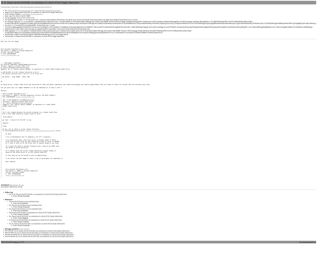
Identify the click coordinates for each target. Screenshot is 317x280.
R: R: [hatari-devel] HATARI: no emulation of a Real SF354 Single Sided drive (42, 259)
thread (26, 257)
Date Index (15, 7)
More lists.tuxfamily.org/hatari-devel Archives (35, 7)
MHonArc (16, 270)
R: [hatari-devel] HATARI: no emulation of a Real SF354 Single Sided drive (35, 248)
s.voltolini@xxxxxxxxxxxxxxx (32, 14)
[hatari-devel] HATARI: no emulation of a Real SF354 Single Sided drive (34, 241)
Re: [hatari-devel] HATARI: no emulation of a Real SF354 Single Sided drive (36, 244)
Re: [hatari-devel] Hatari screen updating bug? (25, 233)
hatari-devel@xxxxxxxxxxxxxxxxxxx (20, 10)
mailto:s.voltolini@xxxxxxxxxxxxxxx (40, 149)
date (21, 257)
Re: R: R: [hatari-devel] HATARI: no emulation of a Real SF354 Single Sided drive (38, 222)
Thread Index (6, 7)
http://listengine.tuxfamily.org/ (307, 270)
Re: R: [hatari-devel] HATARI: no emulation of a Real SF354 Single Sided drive (37, 252)
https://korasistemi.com (10, 58)
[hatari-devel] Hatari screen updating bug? (24, 230)
